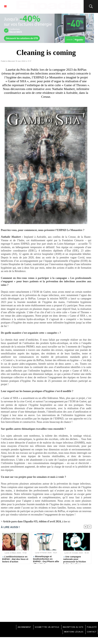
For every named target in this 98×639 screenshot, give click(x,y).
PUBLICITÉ (91, 627)
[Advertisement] (46, 592)
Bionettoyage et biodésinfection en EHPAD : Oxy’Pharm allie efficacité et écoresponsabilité (46, 559)
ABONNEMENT (21, 627)
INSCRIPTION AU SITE (71, 627)
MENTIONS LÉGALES (72, 632)
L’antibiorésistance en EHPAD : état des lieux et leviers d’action (15, 559)
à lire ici (66, 521)
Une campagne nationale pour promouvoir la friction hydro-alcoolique (74, 559)
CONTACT (91, 632)
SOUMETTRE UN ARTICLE (44, 627)
